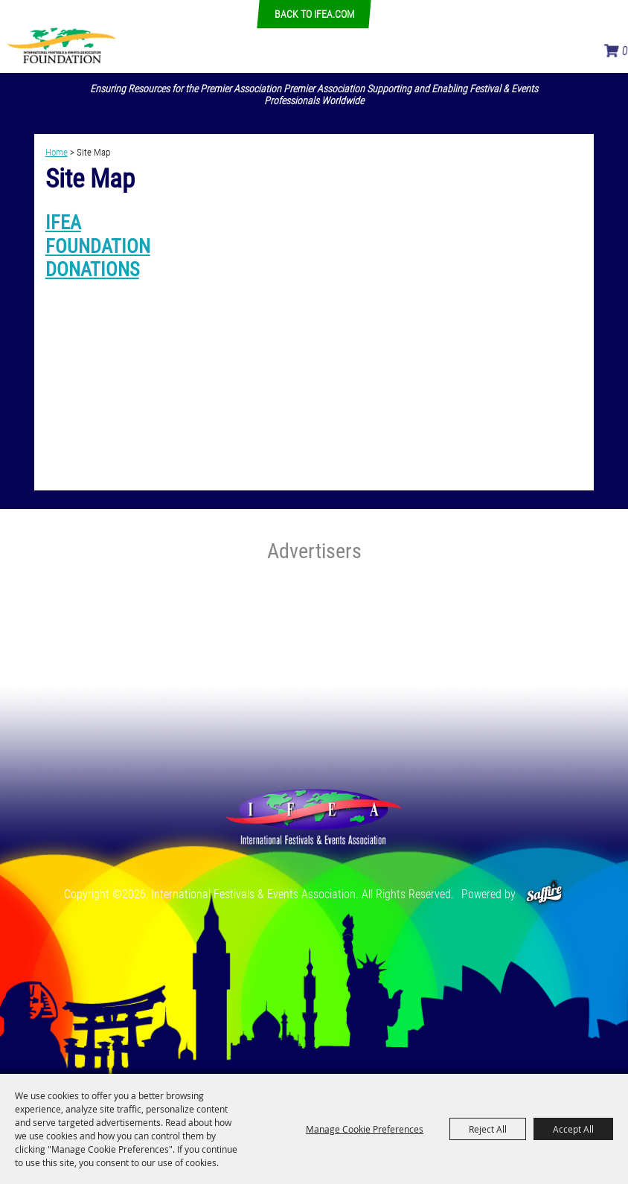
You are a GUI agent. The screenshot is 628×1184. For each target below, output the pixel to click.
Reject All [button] (488, 1129)
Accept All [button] (573, 1129)
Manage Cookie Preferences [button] (364, 1129)
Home (56, 152)
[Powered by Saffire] (544, 894)
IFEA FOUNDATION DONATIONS (97, 245)
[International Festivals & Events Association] (61, 44)
